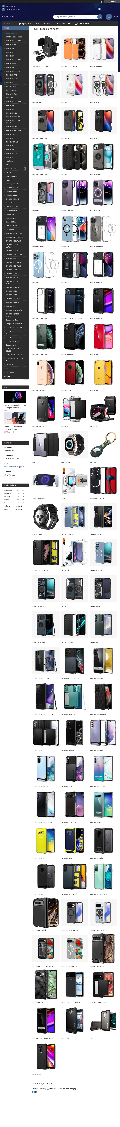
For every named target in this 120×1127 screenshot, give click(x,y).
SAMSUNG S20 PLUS (13, 270)
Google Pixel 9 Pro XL (13, 337)
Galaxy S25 (10, 214)
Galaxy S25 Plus (11, 210)
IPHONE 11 (10, 138)
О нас (37, 23)
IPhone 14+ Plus (11, 94)
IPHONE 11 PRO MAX (13, 130)
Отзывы (7, 376)
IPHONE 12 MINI (11, 127)
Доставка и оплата (82, 23)
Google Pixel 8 (11, 345)
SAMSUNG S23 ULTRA (14, 233)
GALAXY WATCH (12, 187)
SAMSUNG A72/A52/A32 (14, 310)
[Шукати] (99, 16)
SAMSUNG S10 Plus (13, 287)
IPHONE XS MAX (12, 142)
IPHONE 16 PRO (11, 63)
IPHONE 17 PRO (11, 44)
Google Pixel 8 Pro (12, 341)
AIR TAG (9, 172)
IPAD (7, 165)
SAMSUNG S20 (11, 273)
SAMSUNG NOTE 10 (13, 277)
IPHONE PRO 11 (11, 134)
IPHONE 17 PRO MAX (13, 41)
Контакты (48, 23)
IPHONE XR (10, 149)
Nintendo (9, 180)
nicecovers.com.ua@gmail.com (15, 467)
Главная (7, 23)
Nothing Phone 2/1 (12, 184)
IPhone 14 (9, 98)
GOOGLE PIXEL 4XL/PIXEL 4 (15, 360)
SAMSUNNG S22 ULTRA (14, 237)
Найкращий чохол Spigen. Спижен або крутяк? (14, 428)
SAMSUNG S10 (11, 291)
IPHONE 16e (10, 56)
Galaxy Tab (10, 203)
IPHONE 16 (10, 67)
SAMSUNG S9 (11, 306)
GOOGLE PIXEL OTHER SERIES (14, 350)
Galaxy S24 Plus (11, 226)
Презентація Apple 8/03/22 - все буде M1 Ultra (15, 406)
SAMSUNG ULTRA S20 (14, 262)
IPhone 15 (9, 82)
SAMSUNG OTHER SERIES (12, 315)
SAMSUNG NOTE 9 (12, 299)
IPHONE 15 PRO (11, 75)
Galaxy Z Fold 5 (11, 191)
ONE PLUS (9, 364)
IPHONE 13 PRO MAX (13, 101)
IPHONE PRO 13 (11, 105)
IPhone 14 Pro (11, 90)
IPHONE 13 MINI (11, 113)
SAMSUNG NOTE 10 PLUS (13, 282)
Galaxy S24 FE (11, 218)
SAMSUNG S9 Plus (12, 302)
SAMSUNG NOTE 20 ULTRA (13, 246)
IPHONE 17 (10, 52)
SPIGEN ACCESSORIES (14, 37)
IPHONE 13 (10, 109)
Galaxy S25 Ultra (12, 206)
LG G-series (10, 372)
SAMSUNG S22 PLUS (13, 241)
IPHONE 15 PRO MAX (13, 71)
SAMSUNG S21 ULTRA (14, 254)
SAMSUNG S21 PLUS (13, 266)
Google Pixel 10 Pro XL (14, 324)
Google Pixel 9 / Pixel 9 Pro (14, 332)
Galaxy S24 (10, 229)
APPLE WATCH (11, 168)
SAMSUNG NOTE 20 (13, 251)
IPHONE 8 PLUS (11, 153)
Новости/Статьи (63, 23)
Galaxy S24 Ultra (12, 222)
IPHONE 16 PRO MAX (13, 60)
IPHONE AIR (10, 48)
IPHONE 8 (9, 157)
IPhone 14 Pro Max (12, 86)
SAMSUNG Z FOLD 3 (13, 199)
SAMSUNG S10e (12, 295)
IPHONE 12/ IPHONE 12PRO (13, 122)
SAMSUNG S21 (11, 258)
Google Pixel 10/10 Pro (14, 327)
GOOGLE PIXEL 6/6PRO (14, 355)
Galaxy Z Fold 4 (11, 195)
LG (7, 368)
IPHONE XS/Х (10, 146)
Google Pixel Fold (12, 320)
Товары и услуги (22, 23)
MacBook (9, 161)
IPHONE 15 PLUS (12, 79)
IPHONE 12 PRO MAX (13, 117)
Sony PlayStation (12, 176)
